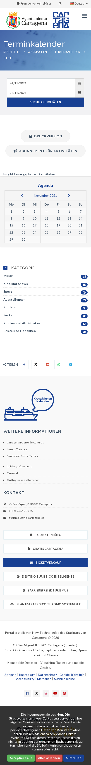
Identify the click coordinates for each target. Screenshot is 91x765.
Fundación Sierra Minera (22, 456)
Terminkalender (67, 52)
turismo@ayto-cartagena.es (26, 517)
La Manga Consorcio (19, 466)
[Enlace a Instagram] (46, 693)
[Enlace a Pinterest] (64, 693)
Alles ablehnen (49, 758)
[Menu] (83, 16)
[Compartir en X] (35, 364)
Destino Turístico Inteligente (45, 576)
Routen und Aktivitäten (45, 323)
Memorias (44, 679)
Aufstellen (73, 758)
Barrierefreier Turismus (45, 590)
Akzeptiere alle (21, 758)
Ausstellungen (45, 299)
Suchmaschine (64, 679)
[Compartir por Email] (47, 364)
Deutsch (79, 3)
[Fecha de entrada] (41, 83)
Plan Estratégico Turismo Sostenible (45, 604)
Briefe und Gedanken (45, 331)
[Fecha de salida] (41, 93)
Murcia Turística (17, 449)
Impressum (27, 675)
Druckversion (45, 136)
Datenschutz (47, 675)
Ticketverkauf (45, 562)
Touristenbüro (45, 535)
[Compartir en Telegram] (70, 364)
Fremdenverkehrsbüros (36, 3)
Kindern (45, 307)
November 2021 (45, 195)
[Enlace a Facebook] (27, 693)
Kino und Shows (45, 284)
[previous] (22, 195)
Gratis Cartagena (46, 549)
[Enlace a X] (36, 693)
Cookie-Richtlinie (72, 675)
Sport (45, 291)
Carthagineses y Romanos (23, 480)
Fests (45, 315)
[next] (69, 195)
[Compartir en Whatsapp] (58, 364)
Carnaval (12, 473)
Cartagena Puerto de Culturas (25, 442)
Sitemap (10, 675)
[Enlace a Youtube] (55, 693)
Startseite (11, 52)
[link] (25, 18)
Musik (45, 276)
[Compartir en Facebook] (24, 364)
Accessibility (25, 679)
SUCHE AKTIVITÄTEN (45, 102)
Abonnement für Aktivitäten (45, 151)
